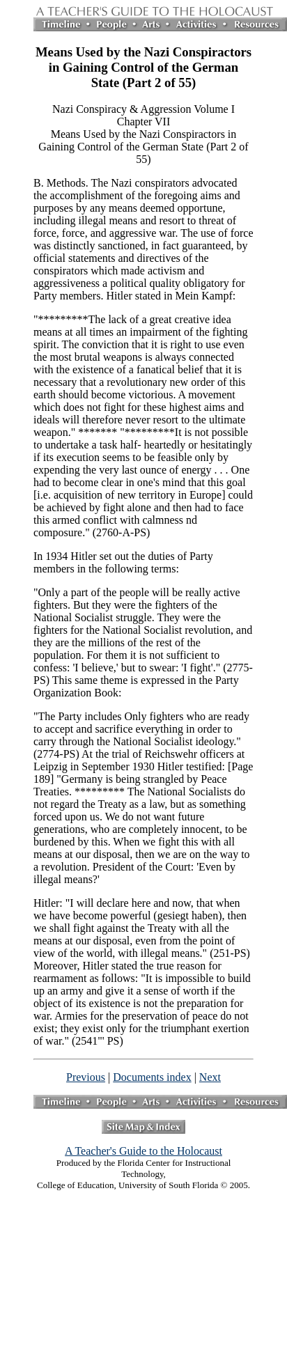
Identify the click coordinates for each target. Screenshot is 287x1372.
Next (210, 1077)
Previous (85, 1077)
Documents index (152, 1077)
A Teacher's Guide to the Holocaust (143, 1151)
